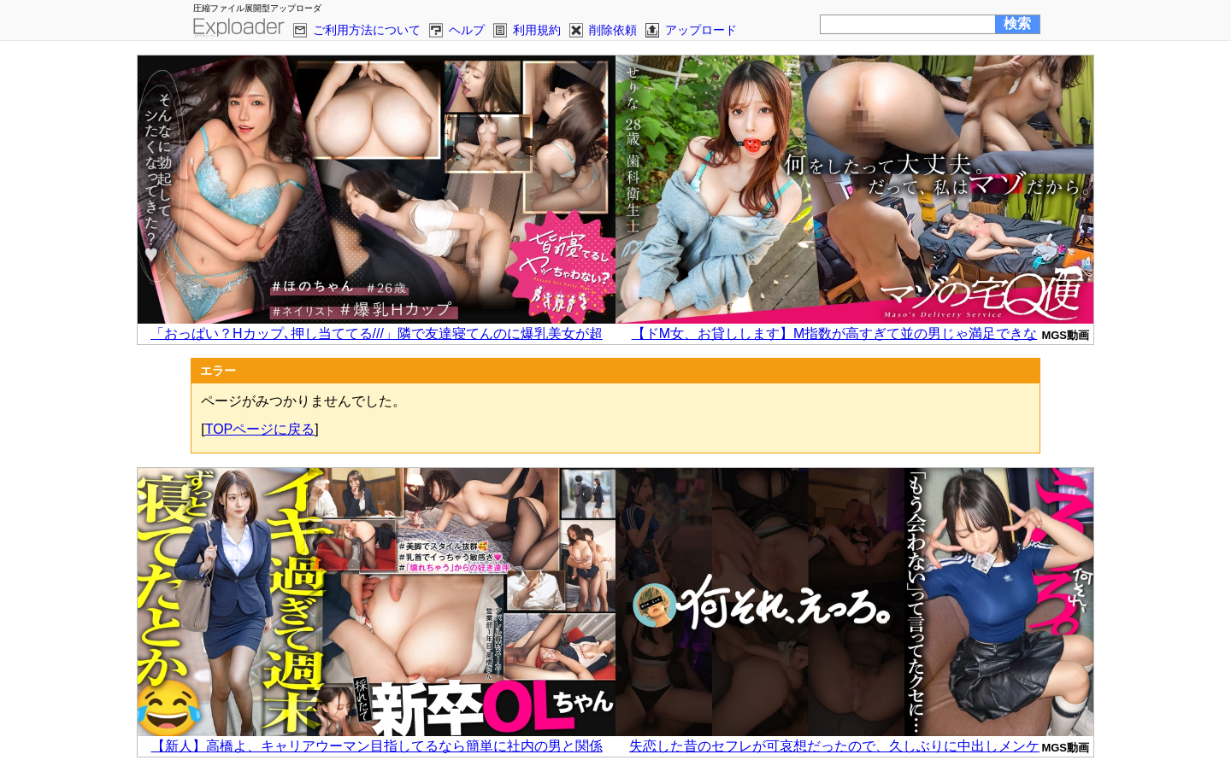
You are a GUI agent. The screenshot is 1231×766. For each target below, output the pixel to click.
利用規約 (537, 30)
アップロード (701, 30)
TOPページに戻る (260, 429)
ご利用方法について (367, 30)
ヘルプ (467, 30)
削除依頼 (613, 30)
